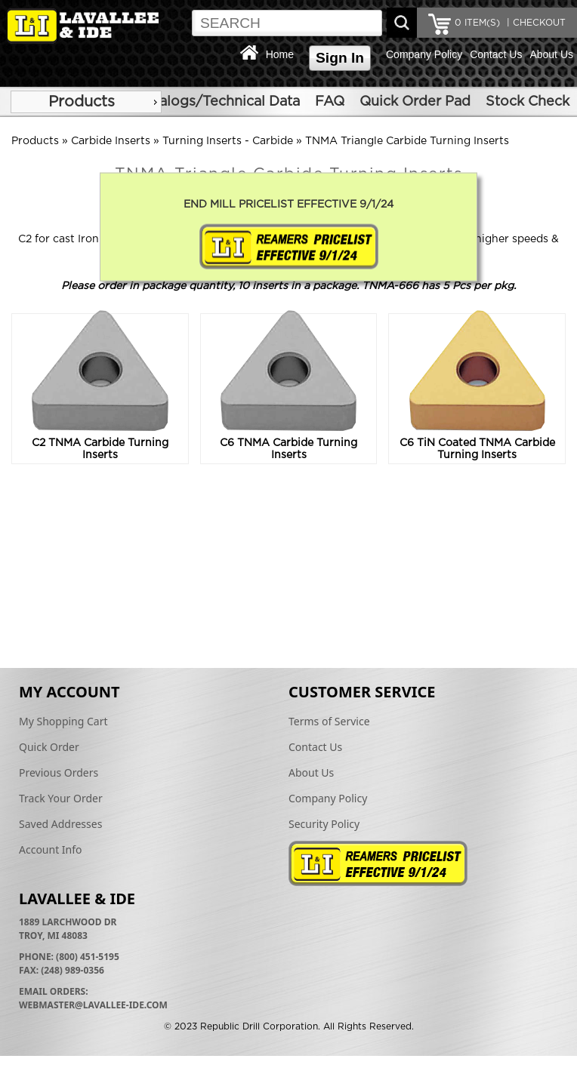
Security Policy (323, 824)
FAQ (329, 102)
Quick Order (49, 747)
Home (280, 54)
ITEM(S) (477, 22)
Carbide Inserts (110, 141)
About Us (551, 54)
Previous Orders (58, 772)
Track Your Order (61, 798)
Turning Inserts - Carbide (227, 141)
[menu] (86, 102)
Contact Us (496, 54)
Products (81, 101)
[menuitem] (86, 101)
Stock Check (527, 102)
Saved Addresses (60, 824)
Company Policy (424, 54)
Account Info (50, 849)
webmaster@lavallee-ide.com (93, 1005)
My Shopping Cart (63, 721)
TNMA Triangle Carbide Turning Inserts (407, 141)
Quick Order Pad (415, 102)
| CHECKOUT (535, 22)
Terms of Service (329, 721)
